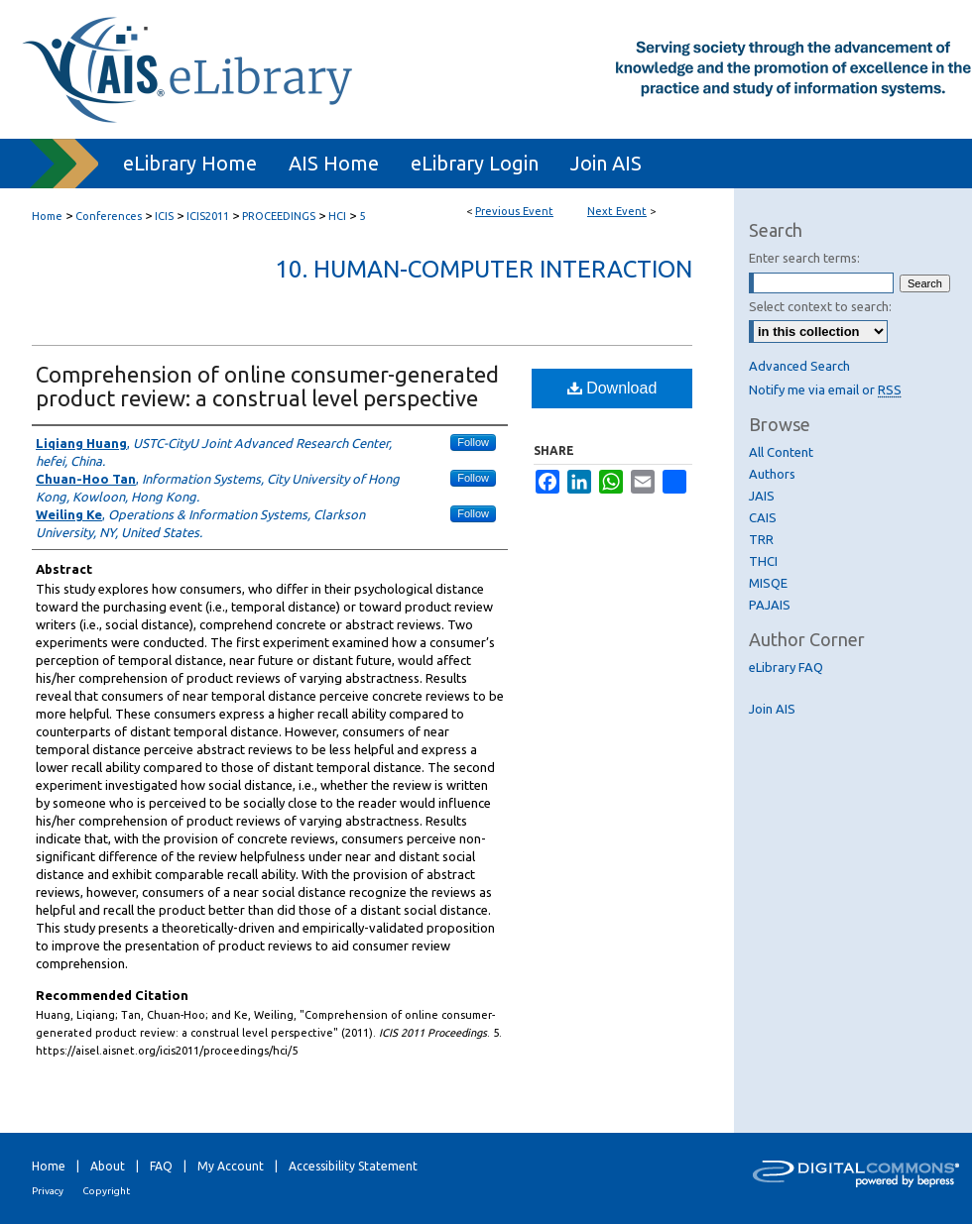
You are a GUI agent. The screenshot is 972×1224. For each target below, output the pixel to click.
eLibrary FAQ (786, 667)
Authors (772, 474)
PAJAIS (769, 605)
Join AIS (772, 709)
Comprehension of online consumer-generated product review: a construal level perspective (267, 386)
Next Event (617, 211)
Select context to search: (820, 306)
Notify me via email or (825, 389)
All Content (781, 452)
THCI (763, 561)
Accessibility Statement (353, 1166)
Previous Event (514, 211)
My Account (230, 1166)
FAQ (161, 1166)
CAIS (763, 517)
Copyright (106, 1190)
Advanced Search (799, 366)
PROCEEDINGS (280, 216)
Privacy (47, 1190)
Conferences (110, 216)
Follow (473, 442)
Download (612, 388)
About (107, 1166)
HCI (338, 216)
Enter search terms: (804, 258)
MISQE (768, 583)
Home (47, 216)
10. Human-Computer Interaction (483, 269)
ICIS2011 (209, 216)
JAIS (762, 495)
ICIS (166, 216)
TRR (761, 539)
